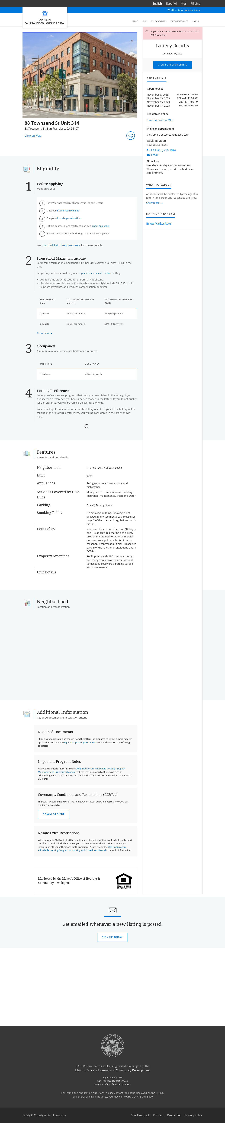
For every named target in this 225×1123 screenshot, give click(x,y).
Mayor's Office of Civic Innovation (112, 1119)
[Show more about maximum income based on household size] (45, 333)
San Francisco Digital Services (112, 1116)
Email (152, 155)
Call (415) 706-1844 (161, 150)
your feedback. (192, 10)
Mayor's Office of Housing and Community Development (112, 1106)
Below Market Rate (158, 224)
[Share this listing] (130, 135)
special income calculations (96, 273)
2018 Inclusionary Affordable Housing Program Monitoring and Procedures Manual (82, 961)
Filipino (195, 3)
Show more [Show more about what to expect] (152, 202)
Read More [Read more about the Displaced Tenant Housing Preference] (47, 499)
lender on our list (100, 225)
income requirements (68, 210)
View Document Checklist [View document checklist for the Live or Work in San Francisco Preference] (71, 535)
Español (171, 3)
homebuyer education (69, 218)
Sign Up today (112, 1050)
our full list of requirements (62, 245)
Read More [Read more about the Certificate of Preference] (47, 451)
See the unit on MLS (160, 120)
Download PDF (54, 927)
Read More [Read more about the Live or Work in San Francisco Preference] (47, 535)
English (157, 3)
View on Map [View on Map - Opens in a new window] (33, 136)
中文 (184, 3)
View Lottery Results (172, 64)
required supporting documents (80, 855)
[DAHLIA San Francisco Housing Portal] (44, 17)
